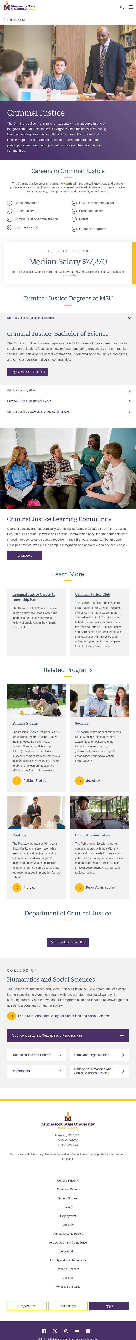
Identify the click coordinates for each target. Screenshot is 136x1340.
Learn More (24, 555)
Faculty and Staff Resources (68, 1260)
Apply (109, 1306)
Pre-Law (29, 887)
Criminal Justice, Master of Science (29, 401)
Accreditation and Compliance (68, 1242)
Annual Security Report (68, 1233)
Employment (68, 1216)
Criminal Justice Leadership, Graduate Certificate (38, 411)
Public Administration (101, 887)
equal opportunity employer (103, 1154)
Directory (68, 1224)
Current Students (68, 1180)
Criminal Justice (15, 19)
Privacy (68, 1207)
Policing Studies (34, 780)
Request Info (27, 1306)
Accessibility (68, 1251)
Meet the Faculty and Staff (68, 942)
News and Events (68, 1189)
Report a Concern (68, 1269)
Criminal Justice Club (92, 594)
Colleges (68, 1277)
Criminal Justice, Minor (21, 390)
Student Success (68, 1198)
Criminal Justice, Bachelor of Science (30, 317)
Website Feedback (68, 1286)
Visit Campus (68, 1306)
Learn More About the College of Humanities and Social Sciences (64, 1016)
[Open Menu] (130, 7)
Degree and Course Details (28, 372)
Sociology (93, 780)
